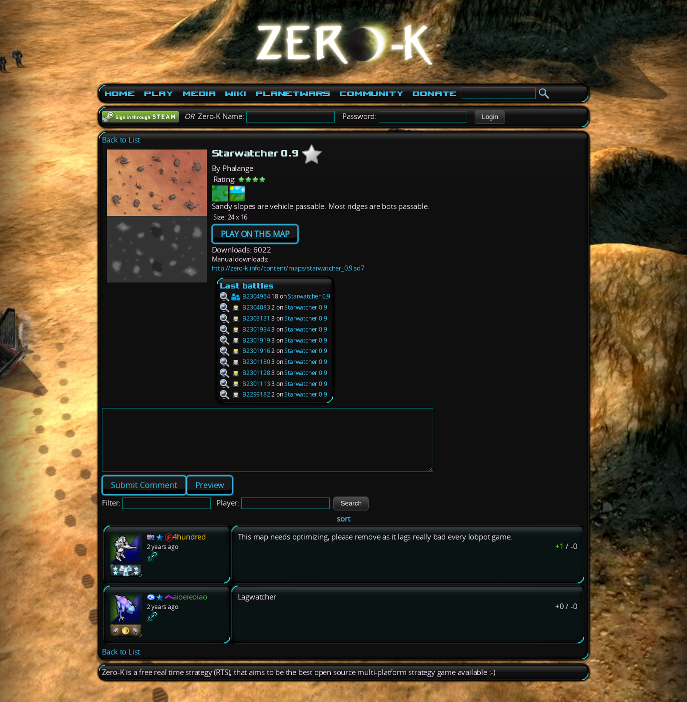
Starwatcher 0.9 (309, 296)
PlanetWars (292, 93)
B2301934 (245, 329)
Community (371, 93)
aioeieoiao (190, 609)
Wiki (235, 93)
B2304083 (245, 307)
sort (343, 531)
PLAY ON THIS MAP (255, 234)
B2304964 (245, 296)
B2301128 (245, 372)
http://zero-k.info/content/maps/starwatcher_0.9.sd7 (288, 268)
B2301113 (245, 384)
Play (158, 93)
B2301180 (245, 362)
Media (199, 93)
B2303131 (245, 318)
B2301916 (245, 350)
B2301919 (245, 340)
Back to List (121, 139)
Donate (434, 93)
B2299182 (245, 394)
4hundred (189, 549)
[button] (490, 117)
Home (119, 93)
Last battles (247, 285)
